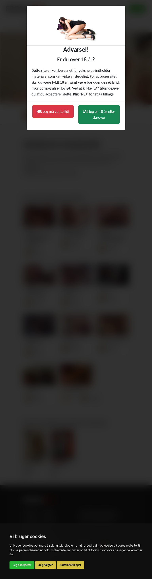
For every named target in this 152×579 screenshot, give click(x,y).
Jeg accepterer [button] (22, 565)
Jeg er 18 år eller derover (99, 114)
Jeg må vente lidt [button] (52, 111)
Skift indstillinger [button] (70, 565)
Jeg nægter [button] (45, 565)
